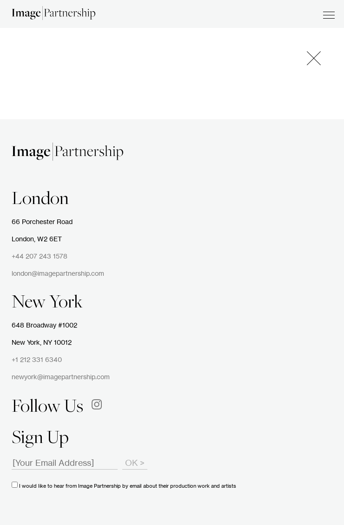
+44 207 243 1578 (39, 256)
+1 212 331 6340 (37, 360)
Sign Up (40, 439)
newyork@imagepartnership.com (61, 377)
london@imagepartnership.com (58, 274)
